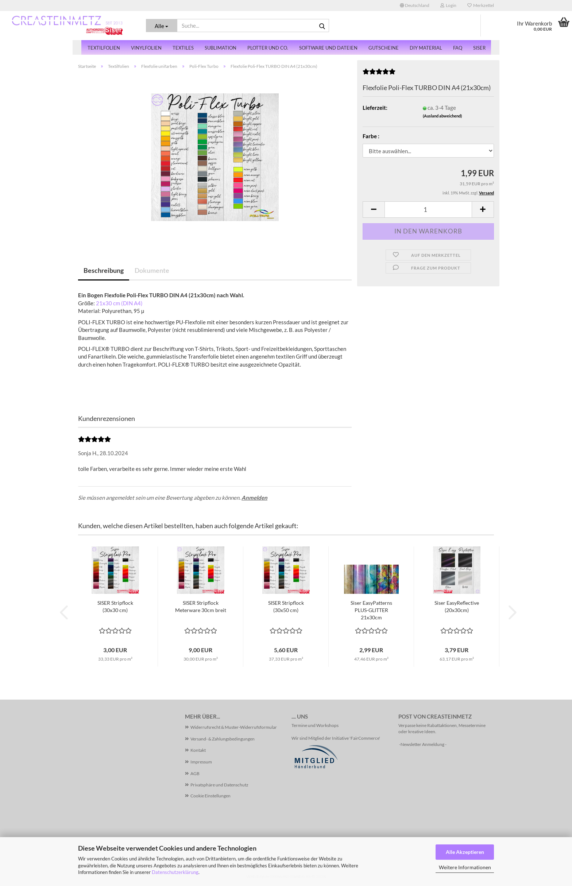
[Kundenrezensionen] (379, 73)
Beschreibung (104, 270)
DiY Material (426, 48)
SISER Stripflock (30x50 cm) (286, 606)
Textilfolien (104, 48)
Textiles (183, 48)
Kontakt (198, 750)
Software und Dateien (328, 48)
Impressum (201, 762)
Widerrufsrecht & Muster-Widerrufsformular (233, 727)
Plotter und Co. (267, 48)
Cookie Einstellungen (210, 795)
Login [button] (448, 5)
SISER (479, 48)
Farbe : (371, 136)
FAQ (457, 48)
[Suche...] (162, 25)
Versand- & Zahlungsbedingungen (222, 739)
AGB (195, 773)
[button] (414, 5)
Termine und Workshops (315, 725)
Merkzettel (480, 5)
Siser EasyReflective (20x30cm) (456, 606)
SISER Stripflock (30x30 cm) (115, 606)
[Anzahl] (428, 209)
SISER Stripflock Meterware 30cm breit (200, 606)
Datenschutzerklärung (175, 872)
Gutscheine (383, 48)
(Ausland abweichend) (442, 115)
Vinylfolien (146, 48)
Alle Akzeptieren (465, 852)
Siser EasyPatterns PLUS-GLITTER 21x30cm (371, 610)
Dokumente (152, 270)
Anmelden (254, 497)
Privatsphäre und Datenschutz (219, 785)
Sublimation (220, 48)
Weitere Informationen (465, 867)
